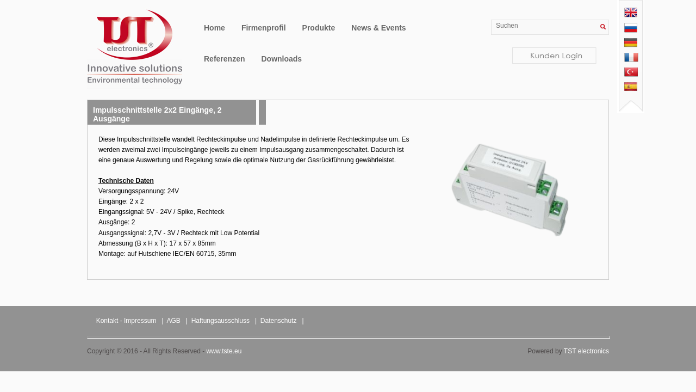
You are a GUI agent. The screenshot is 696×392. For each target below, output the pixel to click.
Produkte (318, 27)
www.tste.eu (224, 351)
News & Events (378, 27)
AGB (174, 320)
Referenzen (224, 58)
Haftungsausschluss (220, 320)
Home (214, 27)
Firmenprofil (263, 27)
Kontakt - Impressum (126, 320)
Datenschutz (278, 320)
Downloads (281, 58)
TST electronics (586, 351)
